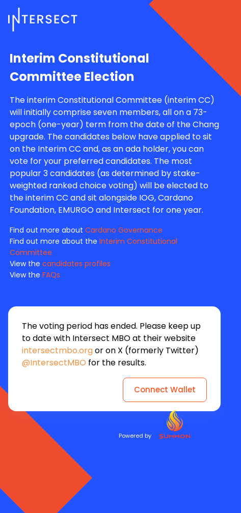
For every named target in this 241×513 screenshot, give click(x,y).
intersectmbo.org (57, 350)
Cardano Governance (124, 230)
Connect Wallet (164, 390)
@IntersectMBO (54, 362)
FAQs (51, 275)
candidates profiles (76, 264)
